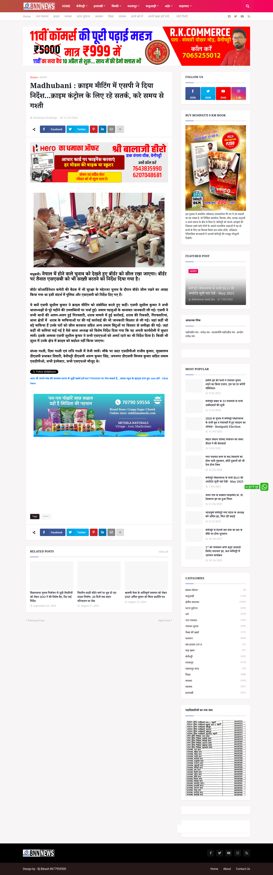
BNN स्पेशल (215, 590)
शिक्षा (111, 16)
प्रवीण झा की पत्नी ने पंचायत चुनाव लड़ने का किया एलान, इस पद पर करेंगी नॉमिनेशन (225, 385)
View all (163, 551)
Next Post (164, 620)
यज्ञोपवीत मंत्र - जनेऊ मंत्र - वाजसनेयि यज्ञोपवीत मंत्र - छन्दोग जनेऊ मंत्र (214, 334)
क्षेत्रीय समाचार (215, 602)
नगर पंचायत (42, 16)
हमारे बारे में (137, 16)
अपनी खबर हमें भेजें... (159, 16)
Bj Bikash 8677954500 (52, 868)
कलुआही (215, 596)
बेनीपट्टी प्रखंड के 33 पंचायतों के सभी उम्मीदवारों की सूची (224, 404)
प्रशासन (99, 16)
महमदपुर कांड (215, 668)
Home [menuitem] (66, 6)
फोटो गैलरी (181, 16)
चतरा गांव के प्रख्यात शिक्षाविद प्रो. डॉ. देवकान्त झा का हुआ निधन (224, 498)
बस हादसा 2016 (215, 644)
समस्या (68, 16)
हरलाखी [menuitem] (98, 6)
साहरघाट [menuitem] (184, 6)
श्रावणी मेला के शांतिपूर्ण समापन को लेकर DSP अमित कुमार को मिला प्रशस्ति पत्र (146, 596)
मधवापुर (215, 662)
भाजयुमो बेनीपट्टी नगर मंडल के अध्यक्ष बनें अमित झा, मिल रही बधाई (224, 515)
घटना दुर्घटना (83, 16)
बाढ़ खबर (215, 650)
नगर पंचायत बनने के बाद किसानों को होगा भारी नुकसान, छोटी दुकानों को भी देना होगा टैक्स (225, 462)
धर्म (215, 614)
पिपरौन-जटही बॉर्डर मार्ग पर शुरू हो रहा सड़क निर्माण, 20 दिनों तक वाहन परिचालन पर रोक (96, 598)
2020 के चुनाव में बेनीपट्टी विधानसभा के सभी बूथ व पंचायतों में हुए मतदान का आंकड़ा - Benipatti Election (225, 423)
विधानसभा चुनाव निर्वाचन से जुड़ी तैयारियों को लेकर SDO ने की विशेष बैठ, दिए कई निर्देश (51, 598)
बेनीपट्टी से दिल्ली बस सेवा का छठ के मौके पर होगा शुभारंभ (223, 533)
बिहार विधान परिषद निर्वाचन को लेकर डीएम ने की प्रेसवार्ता (224, 442)
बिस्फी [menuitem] (115, 6)
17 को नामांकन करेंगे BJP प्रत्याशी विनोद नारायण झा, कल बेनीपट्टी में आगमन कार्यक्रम (223, 552)
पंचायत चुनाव (215, 626)
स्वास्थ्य (122, 16)
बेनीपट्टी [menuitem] (80, 6)
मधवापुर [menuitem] (132, 6)
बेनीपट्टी (215, 656)
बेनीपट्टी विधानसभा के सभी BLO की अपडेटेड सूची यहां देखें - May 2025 (211, 292)
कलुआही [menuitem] (151, 6)
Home (27, 16)
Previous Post (36, 620)
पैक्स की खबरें (215, 632)
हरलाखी (215, 693)
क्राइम (56, 16)
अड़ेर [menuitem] (167, 6)
